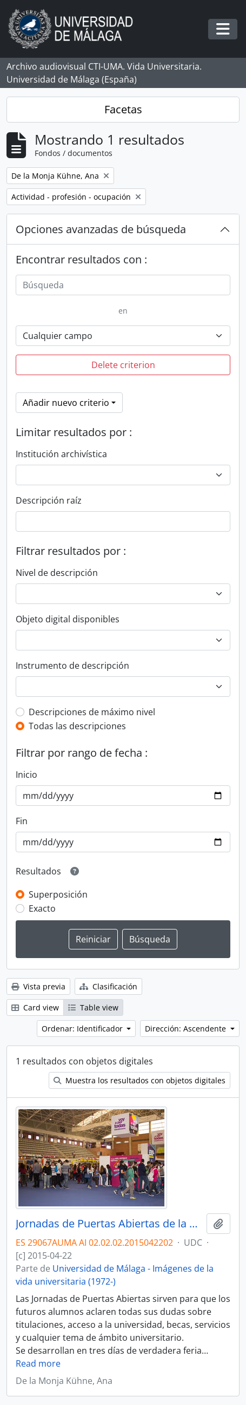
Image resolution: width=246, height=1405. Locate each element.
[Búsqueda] (123, 285)
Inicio (26, 774)
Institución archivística (61, 454)
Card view (35, 1007)
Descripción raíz (49, 500)
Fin (22, 821)
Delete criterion (123, 365)
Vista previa (38, 986)
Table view (93, 1007)
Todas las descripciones (77, 726)
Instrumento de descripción (72, 665)
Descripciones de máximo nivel (92, 712)
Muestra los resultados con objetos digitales (139, 1080)
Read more (38, 1363)
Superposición (58, 894)
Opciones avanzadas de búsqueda (101, 229)
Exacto (42, 908)
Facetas (123, 109)
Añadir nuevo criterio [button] (66, 403)
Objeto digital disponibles (67, 619)
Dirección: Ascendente (186, 1028)
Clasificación (108, 986)
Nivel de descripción (57, 573)
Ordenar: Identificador (83, 1028)
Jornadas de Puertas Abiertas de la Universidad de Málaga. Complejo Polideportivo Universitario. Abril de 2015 (109, 1223)
